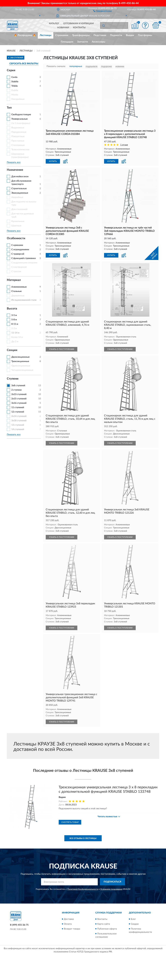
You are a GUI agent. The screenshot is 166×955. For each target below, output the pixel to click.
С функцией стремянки (23, 258)
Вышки (130, 35)
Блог (133, 919)
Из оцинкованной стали (23, 300)
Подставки (100, 35)
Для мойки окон (20, 176)
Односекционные (20, 366)
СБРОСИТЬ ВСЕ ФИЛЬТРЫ (23, 63)
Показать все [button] (13, 162)
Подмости (116, 35)
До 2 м (14, 341)
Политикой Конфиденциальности (82, 889)
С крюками (17, 245)
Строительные (19, 188)
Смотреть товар (70, 822)
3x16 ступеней (18, 403)
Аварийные (17, 197)
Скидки (135, 924)
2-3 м (14, 328)
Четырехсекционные (22, 370)
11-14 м (15, 333)
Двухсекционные (20, 357)
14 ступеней (17, 429)
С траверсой (17, 254)
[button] (102, 11)
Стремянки (61, 35)
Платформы (145, 35)
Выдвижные (17, 128)
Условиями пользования (111, 889)
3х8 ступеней (18, 385)
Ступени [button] (12, 378)
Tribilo (14, 86)
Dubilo (14, 90)
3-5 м (14, 315)
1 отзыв (124, 145)
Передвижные (18, 132)
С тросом (16, 271)
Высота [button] (12, 308)
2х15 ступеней (18, 399)
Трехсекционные (20, 361)
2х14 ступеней (18, 416)
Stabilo (14, 81)
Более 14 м (17, 337)
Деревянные (17, 296)
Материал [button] (14, 280)
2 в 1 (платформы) (20, 123)
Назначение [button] (15, 169)
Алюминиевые (19, 287)
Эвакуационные (19, 193)
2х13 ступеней (18, 394)
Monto (14, 95)
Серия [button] (11, 70)
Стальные (16, 291)
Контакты (79, 27)
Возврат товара (72, 929)
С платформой (19, 267)
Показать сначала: (56, 66)
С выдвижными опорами (24, 263)
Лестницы (45, 35)
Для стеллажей (19, 209)
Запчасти (82, 42)
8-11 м (14, 324)
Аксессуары (98, 42)
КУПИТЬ (53, 161)
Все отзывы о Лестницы (83, 838)
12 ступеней (17, 412)
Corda (14, 77)
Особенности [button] (16, 238)
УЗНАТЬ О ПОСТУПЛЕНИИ (61, 349)
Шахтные (16, 226)
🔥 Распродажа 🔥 (25, 35)
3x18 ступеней (18, 420)
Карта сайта (103, 924)
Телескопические (20, 149)
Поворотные (17, 136)
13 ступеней (17, 425)
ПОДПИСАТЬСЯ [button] (112, 882)
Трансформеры (81, 35)
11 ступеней (17, 407)
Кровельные (17, 221)
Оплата (68, 924)
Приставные (17, 141)
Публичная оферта (107, 929)
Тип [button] (9, 107)
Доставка (69, 919)
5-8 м (14, 320)
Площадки (67, 42)
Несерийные (17, 99)
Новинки (63, 27)
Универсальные (19, 119)
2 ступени (16, 390)
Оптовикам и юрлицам (78, 23)
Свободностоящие (21, 114)
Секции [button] (12, 350)
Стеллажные (18, 145)
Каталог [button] (54, 23)
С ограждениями (20, 249)
